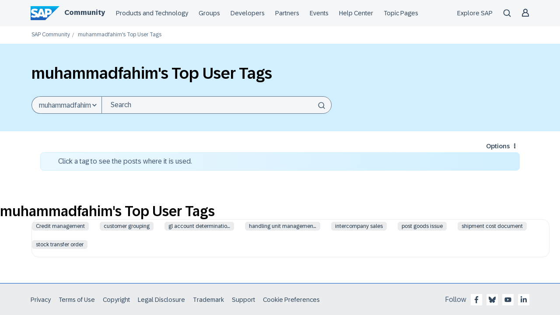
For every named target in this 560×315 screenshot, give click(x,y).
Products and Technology (152, 13)
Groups (209, 13)
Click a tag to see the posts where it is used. (125, 161)
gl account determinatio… (199, 226)
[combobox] (217, 105)
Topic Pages (401, 13)
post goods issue (422, 226)
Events (319, 13)
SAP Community (51, 35)
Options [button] (498, 146)
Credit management (60, 226)
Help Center (356, 13)
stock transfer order (60, 245)
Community (84, 12)
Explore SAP (475, 13)
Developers (248, 13)
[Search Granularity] (67, 105)
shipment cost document (492, 226)
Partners (287, 13)
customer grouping (127, 226)
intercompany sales (359, 226)
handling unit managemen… (282, 226)
